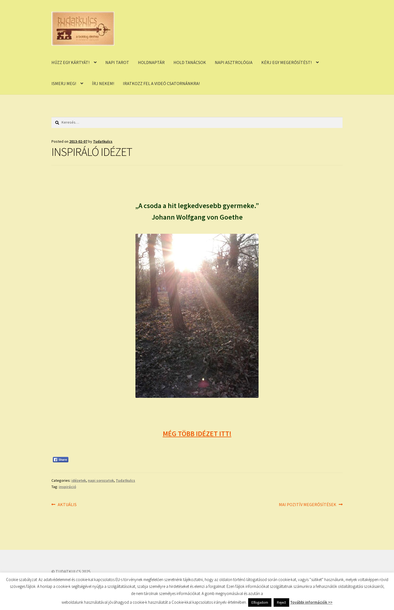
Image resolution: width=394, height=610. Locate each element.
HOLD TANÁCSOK (189, 62)
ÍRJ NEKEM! (103, 83)
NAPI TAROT (117, 62)
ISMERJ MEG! (63, 83)
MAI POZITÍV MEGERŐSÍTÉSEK (307, 504)
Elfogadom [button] (259, 602)
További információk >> (311, 602)
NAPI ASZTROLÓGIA (234, 62)
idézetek (78, 480)
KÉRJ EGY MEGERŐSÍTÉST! (286, 62)
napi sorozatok (101, 480)
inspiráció (67, 486)
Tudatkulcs (102, 141)
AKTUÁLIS (67, 504)
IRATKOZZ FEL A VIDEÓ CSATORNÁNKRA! (161, 83)
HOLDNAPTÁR (151, 62)
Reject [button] (281, 602)
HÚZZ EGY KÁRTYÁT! (70, 62)
